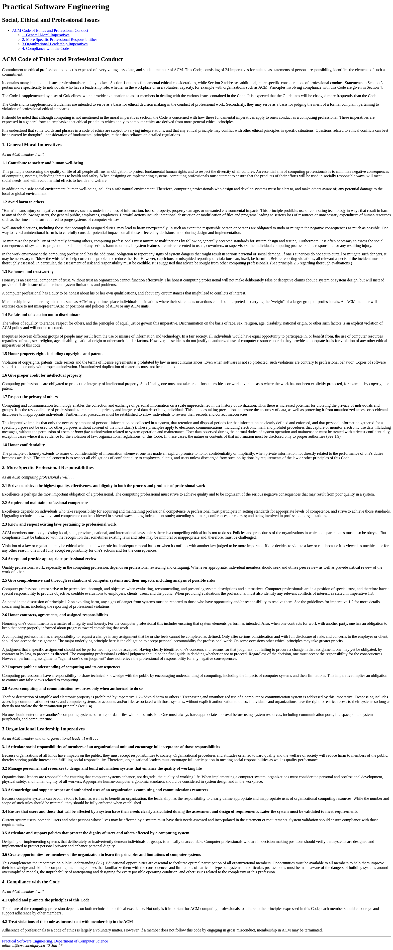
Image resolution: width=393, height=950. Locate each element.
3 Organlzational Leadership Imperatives (54, 44)
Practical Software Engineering (55, 6)
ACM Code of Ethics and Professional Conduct (50, 30)
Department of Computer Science (81, 941)
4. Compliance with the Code (45, 48)
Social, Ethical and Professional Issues (51, 20)
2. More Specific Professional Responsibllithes (59, 39)
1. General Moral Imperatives (45, 35)
